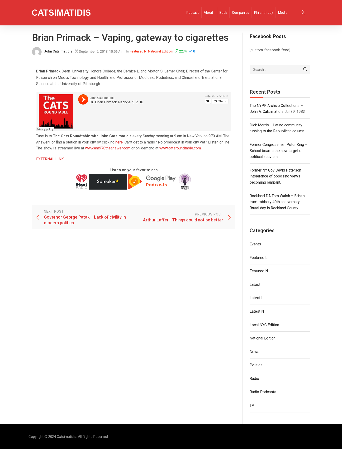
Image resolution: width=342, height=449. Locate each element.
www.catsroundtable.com (180, 148)
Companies (240, 12)
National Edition (160, 51)
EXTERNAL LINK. (50, 159)
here (119, 142)
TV (252, 405)
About (208, 12)
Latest (255, 284)
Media (282, 12)
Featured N (138, 51)
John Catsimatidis (58, 51)
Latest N (257, 311)
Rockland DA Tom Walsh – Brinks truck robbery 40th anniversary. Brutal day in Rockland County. (277, 202)
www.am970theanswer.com (107, 148)
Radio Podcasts (263, 392)
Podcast (192, 12)
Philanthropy (263, 12)
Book (223, 12)
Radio (254, 378)
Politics (256, 365)
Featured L (258, 257)
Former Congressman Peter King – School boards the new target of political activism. (278, 150)
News (254, 351)
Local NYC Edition (264, 325)
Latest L (256, 298)
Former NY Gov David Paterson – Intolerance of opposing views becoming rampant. (277, 176)
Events (255, 244)
